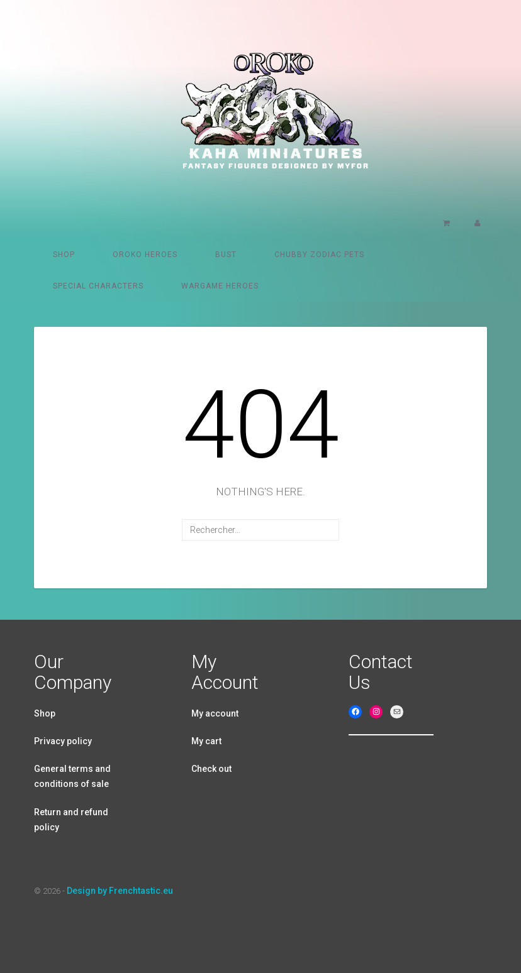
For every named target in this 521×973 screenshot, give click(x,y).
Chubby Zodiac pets (319, 254)
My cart (206, 741)
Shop (64, 254)
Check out (211, 769)
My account (214, 713)
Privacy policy (63, 741)
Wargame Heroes (220, 286)
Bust (226, 254)
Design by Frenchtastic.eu (120, 891)
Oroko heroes (145, 254)
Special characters (98, 286)
